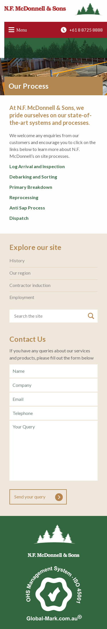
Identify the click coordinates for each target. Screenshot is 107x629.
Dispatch (19, 218)
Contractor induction (30, 285)
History (17, 260)
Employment (21, 297)
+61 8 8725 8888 (86, 29)
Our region (20, 273)
